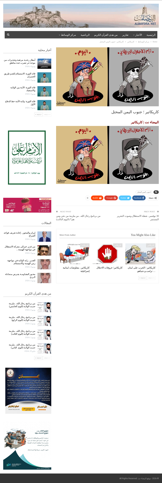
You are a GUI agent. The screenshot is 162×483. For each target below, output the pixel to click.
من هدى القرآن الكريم (106, 34)
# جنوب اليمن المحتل (144, 192)
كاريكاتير (150, 245)
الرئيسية (151, 34)
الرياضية (85, 34)
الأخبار (138, 34)
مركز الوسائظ (68, 34)
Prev (151, 278)
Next (143, 278)
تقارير (125, 34)
